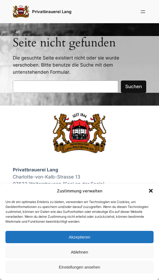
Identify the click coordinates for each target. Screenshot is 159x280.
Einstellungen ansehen (79, 267)
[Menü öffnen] (143, 11)
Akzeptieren (79, 237)
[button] (151, 190)
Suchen (133, 86)
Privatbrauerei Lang (51, 11)
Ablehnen (79, 252)
